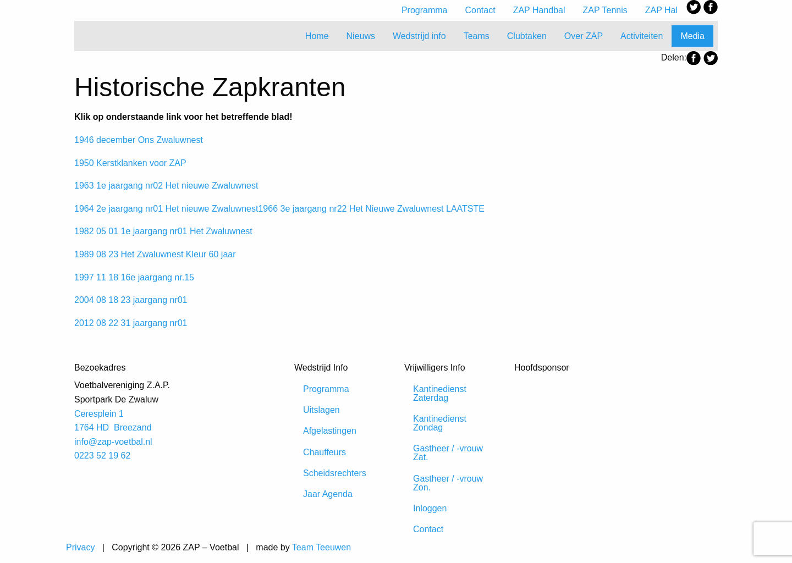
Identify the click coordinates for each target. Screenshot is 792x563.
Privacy (80, 547)
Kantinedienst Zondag (439, 423)
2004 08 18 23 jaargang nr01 (131, 300)
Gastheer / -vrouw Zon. (448, 483)
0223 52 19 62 (102, 455)
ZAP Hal (661, 10)
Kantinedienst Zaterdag (439, 393)
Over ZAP (583, 36)
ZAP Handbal (539, 10)
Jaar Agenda (328, 494)
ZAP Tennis (605, 10)
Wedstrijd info (419, 36)
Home (317, 36)
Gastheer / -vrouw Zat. (448, 453)
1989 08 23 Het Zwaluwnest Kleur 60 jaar (155, 254)
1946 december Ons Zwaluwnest (138, 140)
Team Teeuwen (321, 547)
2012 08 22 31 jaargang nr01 (131, 323)
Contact (480, 10)
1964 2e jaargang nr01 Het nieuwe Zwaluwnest (166, 208)
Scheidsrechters (334, 473)
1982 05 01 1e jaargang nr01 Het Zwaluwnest (163, 231)
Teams (477, 36)
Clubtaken (527, 36)
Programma (425, 10)
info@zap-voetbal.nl (113, 441)
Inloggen (430, 508)
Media (692, 36)
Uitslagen (321, 410)
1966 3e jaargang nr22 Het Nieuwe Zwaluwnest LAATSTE (371, 208)
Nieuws (360, 36)
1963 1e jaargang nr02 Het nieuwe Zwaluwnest (166, 185)
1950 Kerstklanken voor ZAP (130, 163)
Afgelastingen (329, 430)
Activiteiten (641, 36)
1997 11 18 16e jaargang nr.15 (134, 277)
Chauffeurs (324, 452)
